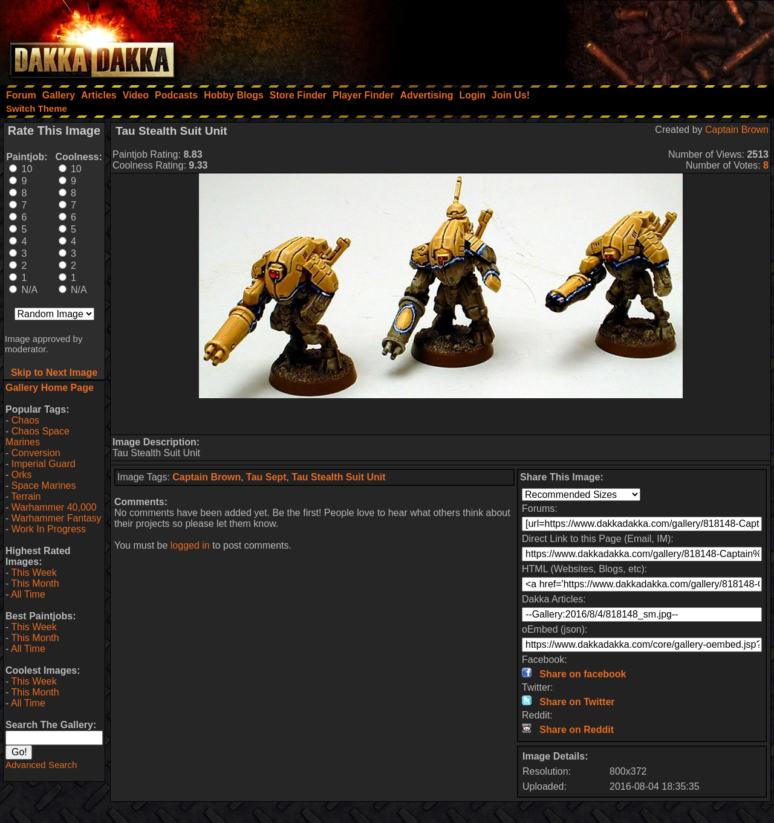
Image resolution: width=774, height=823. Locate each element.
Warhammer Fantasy (56, 518)
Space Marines (43, 485)
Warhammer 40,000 (54, 507)
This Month (35, 583)
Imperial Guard (43, 464)
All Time (28, 594)
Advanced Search (41, 765)
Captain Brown (737, 129)
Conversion (35, 453)
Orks (21, 475)
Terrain (26, 496)
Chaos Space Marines (37, 436)
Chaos (25, 420)
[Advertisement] (611, 39)
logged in (190, 545)
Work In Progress (48, 529)
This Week (33, 572)
